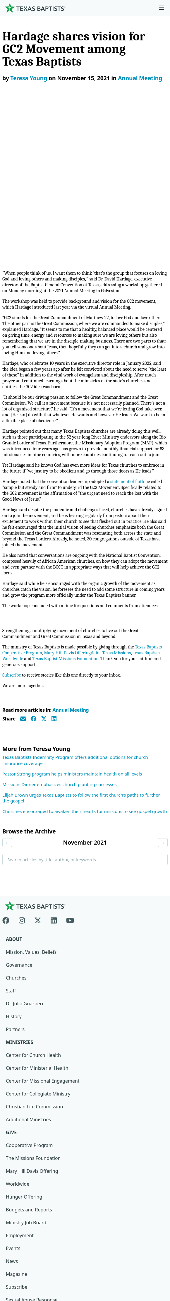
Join (10, 1147)
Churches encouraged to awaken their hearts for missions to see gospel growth (84, 646)
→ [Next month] (163, 677)
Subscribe (11, 509)
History (14, 851)
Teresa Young (28, 78)
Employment (20, 1070)
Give (11, 967)
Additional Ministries (28, 954)
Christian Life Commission (34, 941)
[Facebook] (8, 753)
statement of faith (126, 316)
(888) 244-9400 (23, 1274)
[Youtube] (70, 753)
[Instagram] (22, 753)
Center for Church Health (33, 889)
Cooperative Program (29, 980)
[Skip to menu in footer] (162, 8)
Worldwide (17, 1018)
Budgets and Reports (29, 1044)
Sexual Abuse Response (32, 1134)
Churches (16, 812)
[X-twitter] (38, 753)
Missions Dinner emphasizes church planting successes (59, 619)
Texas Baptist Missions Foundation (65, 493)
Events (13, 1083)
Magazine (16, 1108)
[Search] (159, 1181)
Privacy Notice (22, 1249)
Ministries (19, 877)
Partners (15, 864)
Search (14, 709)
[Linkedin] (53, 753)
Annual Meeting (140, 78)
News (12, 1096)
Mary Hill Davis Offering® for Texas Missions (87, 487)
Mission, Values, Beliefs (31, 786)
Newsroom (19, 1236)
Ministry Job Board (26, 1057)
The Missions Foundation (33, 993)
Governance (19, 799)
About (14, 774)
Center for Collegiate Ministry (38, 928)
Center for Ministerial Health (37, 902)
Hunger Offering (24, 1031)
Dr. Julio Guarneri (24, 838)
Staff (11, 825)
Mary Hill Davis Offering (32, 1005)
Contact (15, 1262)
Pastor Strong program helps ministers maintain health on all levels (72, 608)
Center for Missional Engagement (43, 915)
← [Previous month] (7, 677)
